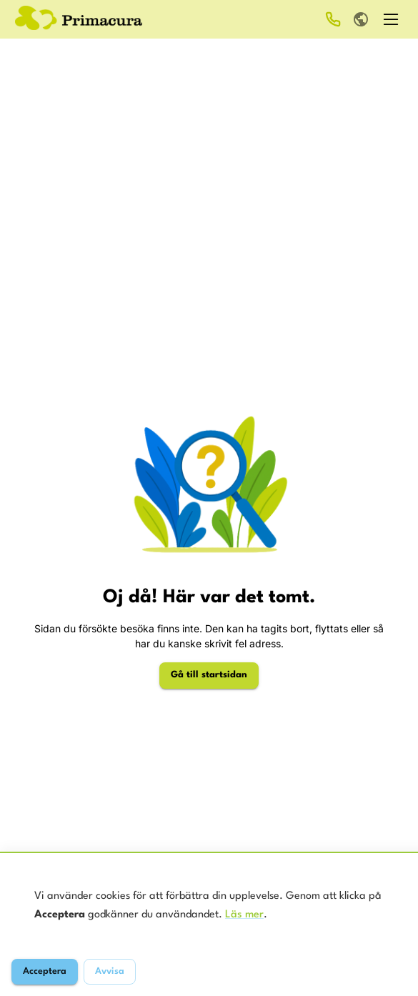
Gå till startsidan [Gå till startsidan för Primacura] (209, 674)
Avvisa (109, 971)
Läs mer (244, 915)
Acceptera (44, 971)
